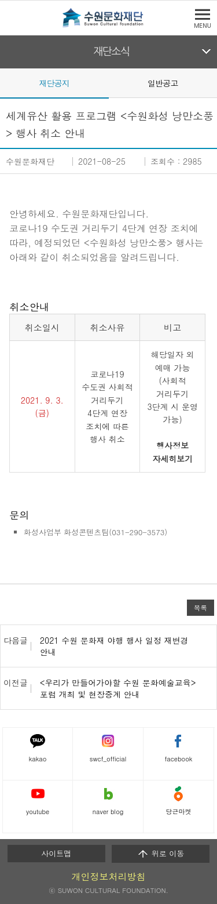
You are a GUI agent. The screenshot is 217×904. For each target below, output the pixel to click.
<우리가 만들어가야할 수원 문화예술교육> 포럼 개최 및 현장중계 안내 (118, 688)
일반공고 (163, 83)
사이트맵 (56, 853)
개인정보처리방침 (109, 876)
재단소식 (111, 51)
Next (210, 82)
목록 (200, 607)
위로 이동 (160, 853)
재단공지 (54, 83)
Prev (7, 82)
